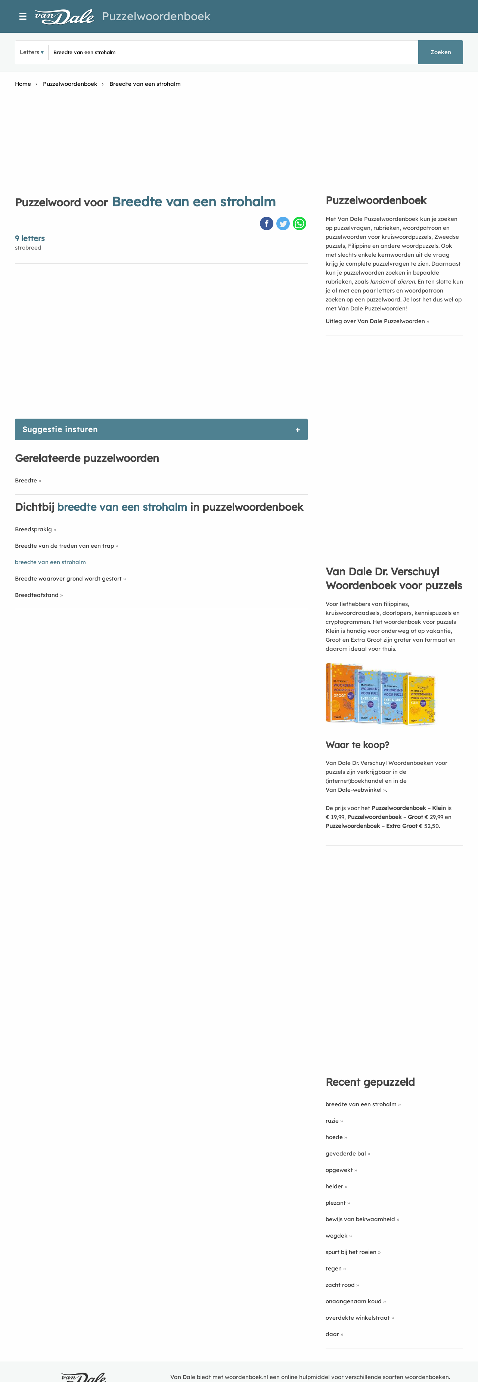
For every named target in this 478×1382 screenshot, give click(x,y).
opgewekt (339, 1169)
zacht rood (340, 1284)
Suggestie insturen (60, 429)
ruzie (332, 1120)
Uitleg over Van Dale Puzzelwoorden (375, 321)
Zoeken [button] (441, 52)
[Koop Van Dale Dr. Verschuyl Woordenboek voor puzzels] (382, 724)
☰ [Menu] (23, 16)
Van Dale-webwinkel (354, 789)
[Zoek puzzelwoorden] (142, 52)
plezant (336, 1202)
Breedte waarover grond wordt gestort (68, 578)
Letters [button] (29, 52)
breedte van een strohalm (361, 1104)
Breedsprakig (33, 529)
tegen (334, 1268)
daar (332, 1334)
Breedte (26, 480)
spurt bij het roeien (351, 1252)
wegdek (337, 1235)
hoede (334, 1137)
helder (334, 1186)
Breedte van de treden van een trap (64, 545)
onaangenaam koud (354, 1301)
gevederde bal (346, 1153)
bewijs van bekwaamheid (360, 1219)
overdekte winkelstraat (358, 1317)
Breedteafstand (37, 594)
